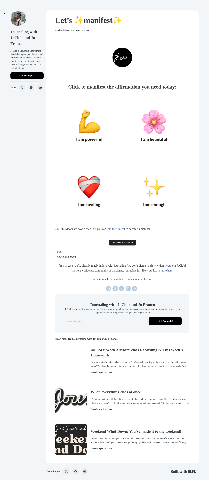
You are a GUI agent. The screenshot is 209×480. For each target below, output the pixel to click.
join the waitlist (116, 229)
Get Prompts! (27, 75)
